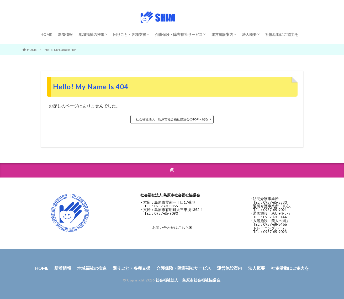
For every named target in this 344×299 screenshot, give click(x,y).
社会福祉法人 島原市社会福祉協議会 (188, 280)
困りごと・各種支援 (129, 34)
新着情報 (65, 34)
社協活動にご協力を (281, 34)
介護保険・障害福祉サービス (179, 34)
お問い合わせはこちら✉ (172, 227)
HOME (46, 34)
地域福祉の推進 (91, 34)
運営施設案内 (222, 34)
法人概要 (249, 34)
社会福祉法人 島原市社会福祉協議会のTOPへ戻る (172, 119)
